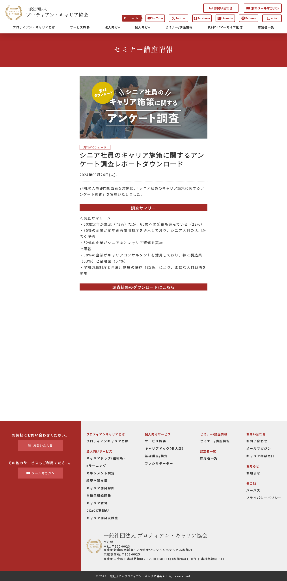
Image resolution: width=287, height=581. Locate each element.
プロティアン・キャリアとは (34, 27)
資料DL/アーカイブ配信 (225, 27)
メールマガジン (40, 473)
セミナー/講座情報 (179, 27)
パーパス (253, 490)
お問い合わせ (220, 8)
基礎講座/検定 (156, 456)
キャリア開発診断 (100, 488)
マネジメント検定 (100, 473)
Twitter (178, 18)
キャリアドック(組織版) (105, 458)
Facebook (202, 18)
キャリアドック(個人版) (164, 448)
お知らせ (253, 473)
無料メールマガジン (262, 8)
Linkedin (225, 18)
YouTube (155, 18)
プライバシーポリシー (264, 497)
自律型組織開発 (98, 495)
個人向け (142, 27)
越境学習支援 (97, 480)
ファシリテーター (159, 463)
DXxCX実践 (97, 510)
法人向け (112, 27)
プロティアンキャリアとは (107, 441)
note (272, 18)
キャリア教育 (97, 503)
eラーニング (96, 465)
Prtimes (248, 18)
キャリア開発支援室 (102, 518)
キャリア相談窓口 (260, 456)
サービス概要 (80, 27)
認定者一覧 (266, 27)
